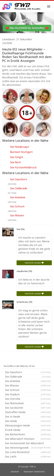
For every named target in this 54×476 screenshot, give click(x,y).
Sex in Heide (27, 416)
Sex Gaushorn (18, 179)
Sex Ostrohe (27, 399)
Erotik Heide (27, 430)
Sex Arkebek (17, 197)
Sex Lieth (27, 456)
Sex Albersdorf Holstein (27, 439)
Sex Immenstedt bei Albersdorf (27, 443)
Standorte (15, 471)
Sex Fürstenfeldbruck (23, 167)
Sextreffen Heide (27, 412)
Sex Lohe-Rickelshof (27, 452)
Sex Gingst (16, 157)
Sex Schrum (17, 206)
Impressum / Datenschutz (34, 471)
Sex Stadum (27, 394)
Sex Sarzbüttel (27, 408)
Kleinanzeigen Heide (27, 425)
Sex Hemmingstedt (23, 447)
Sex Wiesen (17, 215)
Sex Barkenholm (27, 434)
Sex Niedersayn (19, 146)
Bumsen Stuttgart (21, 152)
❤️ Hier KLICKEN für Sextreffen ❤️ (27, 28)
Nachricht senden (34, 262)
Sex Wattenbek (27, 403)
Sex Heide (27, 421)
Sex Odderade (18, 188)
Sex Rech (15, 162)
